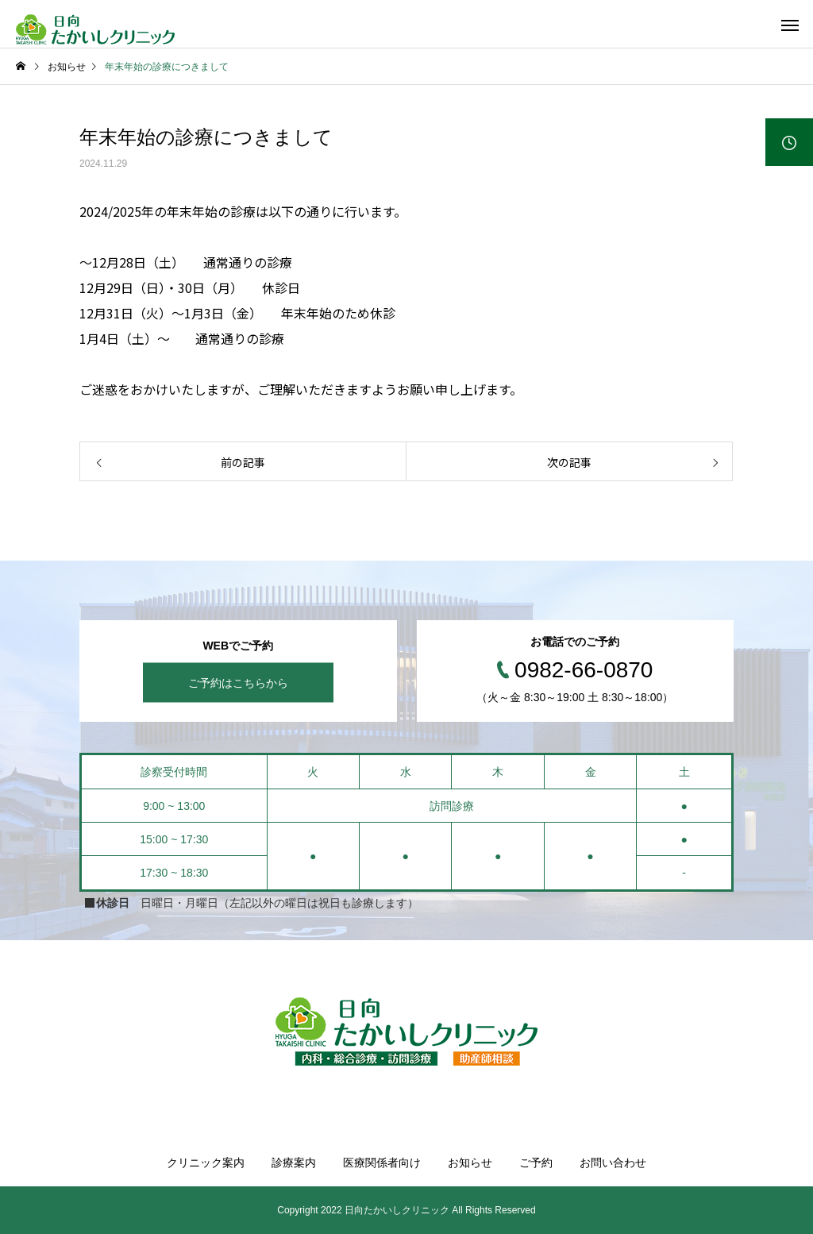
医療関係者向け (382, 1162)
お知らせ (470, 1162)
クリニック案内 (206, 1162)
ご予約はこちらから (238, 683)
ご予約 (536, 1162)
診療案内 (294, 1162)
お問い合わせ (613, 1162)
